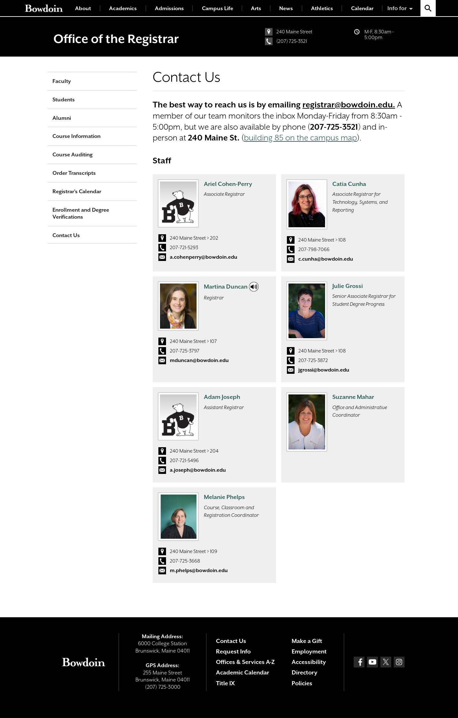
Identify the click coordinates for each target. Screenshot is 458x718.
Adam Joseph (222, 396)
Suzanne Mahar (353, 396)
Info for (397, 8)
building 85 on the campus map (300, 137)
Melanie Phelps (224, 497)
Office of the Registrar (116, 39)
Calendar (362, 8)
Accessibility (309, 662)
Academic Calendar (242, 672)
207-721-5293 (184, 247)
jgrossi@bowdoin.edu (323, 370)
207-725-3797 (184, 351)
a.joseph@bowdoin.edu (198, 470)
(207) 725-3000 (162, 687)
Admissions (169, 8)
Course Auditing (72, 155)
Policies (302, 683)
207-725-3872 (313, 360)
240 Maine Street (294, 32)
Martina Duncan (225, 286)
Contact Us (66, 235)
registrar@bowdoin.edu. (348, 104)
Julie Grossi (347, 286)
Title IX (225, 683)
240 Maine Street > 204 (194, 451)
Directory (304, 672)
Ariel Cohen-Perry (228, 184)
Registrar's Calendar (76, 191)
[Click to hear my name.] (254, 286)
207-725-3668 (185, 561)
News (286, 8)
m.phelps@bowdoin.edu (199, 570)
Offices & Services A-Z (245, 662)
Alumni (61, 118)
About (83, 8)
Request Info (233, 651)
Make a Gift (307, 641)
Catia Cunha (349, 184)
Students (63, 100)
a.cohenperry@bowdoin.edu (203, 257)
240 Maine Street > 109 (193, 551)
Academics (123, 8)
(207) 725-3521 (291, 41)
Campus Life (217, 8)
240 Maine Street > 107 (193, 341)
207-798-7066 (314, 249)
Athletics (322, 8)
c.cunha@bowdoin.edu (325, 259)
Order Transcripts (74, 173)
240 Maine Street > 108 (322, 240)
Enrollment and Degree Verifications (80, 213)
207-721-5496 (184, 460)
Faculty (61, 81)
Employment (309, 651)
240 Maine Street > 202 (194, 238)
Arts (256, 8)
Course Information (76, 136)
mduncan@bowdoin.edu (199, 360)
